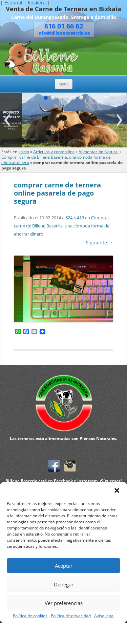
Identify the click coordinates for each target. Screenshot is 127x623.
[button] (116, 490)
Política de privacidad (71, 616)
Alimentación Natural (99, 152)
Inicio (24, 152)
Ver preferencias (64, 603)
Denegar (63, 584)
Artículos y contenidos (54, 152)
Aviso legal (104, 616)
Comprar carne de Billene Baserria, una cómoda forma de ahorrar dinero (61, 226)
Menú (64, 83)
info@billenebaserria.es (63, 33)
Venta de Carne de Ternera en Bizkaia (63, 9)
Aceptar (63, 565)
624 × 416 (74, 218)
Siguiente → (99, 242)
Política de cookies (30, 616)
